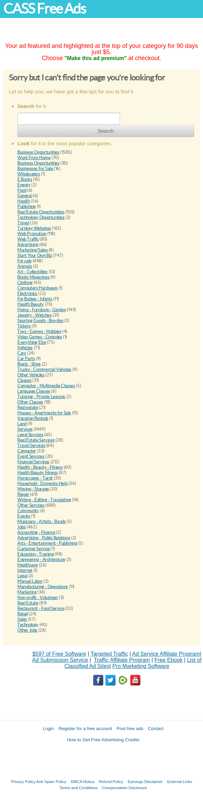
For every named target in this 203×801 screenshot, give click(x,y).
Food (21, 190)
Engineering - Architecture (41, 559)
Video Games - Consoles (39, 336)
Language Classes (33, 391)
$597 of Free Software (59, 654)
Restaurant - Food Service (40, 608)
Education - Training (35, 554)
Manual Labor (30, 581)
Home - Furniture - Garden (41, 309)
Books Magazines (33, 277)
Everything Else (31, 342)
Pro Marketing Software (140, 666)
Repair (23, 494)
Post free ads (130, 728)
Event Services (31, 456)
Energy (24, 184)
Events (23, 516)
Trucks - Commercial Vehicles (44, 369)
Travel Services (31, 445)
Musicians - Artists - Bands (41, 521)
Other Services (31, 505)
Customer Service (33, 548)
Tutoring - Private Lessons (41, 396)
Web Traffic (28, 239)
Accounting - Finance (36, 532)
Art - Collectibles (32, 271)
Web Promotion (31, 233)
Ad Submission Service (60, 660)
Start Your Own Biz (34, 255)
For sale (24, 260)
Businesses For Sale (35, 168)
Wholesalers (28, 173)
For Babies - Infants (34, 298)
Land (21, 423)
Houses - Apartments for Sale (44, 412)
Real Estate (27, 603)
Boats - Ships (29, 364)
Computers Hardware (37, 288)
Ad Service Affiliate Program (166, 654)
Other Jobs (27, 630)
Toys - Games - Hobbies (39, 331)
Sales (22, 619)
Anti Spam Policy (51, 781)
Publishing (26, 206)
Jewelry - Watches (34, 315)
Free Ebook (168, 660)
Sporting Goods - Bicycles (40, 320)
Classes (24, 380)
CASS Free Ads (44, 8)
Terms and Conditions (79, 787)
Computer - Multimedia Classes (46, 385)
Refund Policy (111, 781)
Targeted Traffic (109, 654)
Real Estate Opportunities (40, 212)
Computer (26, 450)
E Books (24, 179)
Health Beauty (30, 304)
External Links (179, 781)
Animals (24, 266)
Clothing (25, 282)
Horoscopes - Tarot (35, 478)
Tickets (24, 326)
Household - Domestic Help (42, 483)
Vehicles (25, 347)
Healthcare (27, 564)
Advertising (27, 244)
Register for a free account (85, 728)
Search (106, 131)
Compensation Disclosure (124, 787)
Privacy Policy (23, 781)
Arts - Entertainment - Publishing (47, 543)
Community (28, 510)
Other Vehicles (31, 374)
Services (25, 429)
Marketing (27, 592)
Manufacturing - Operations (42, 586)
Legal (22, 575)
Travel (23, 222)
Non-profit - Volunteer (37, 597)
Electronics (27, 293)
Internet (24, 570)
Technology (27, 624)
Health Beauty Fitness (37, 472)
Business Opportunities (38, 152)
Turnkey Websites (34, 228)
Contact (156, 728)
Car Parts (26, 358)
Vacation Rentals (32, 418)
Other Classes (30, 402)
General (24, 195)
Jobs (21, 526)
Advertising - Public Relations (43, 537)
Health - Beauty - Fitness (40, 467)
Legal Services (30, 434)
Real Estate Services (35, 440)
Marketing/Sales (32, 250)
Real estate (27, 407)
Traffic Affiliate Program (122, 660)
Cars (21, 353)
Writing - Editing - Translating (44, 499)
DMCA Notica (83, 781)
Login (48, 728)
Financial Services (33, 461)
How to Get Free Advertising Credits (103, 739)
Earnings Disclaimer (145, 781)
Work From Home (34, 157)
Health (23, 201)
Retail (22, 613)
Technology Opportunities (41, 217)
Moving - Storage (33, 488)
